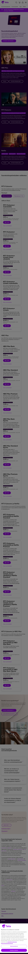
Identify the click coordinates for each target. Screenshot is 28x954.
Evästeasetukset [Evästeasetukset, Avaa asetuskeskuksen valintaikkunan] (14, 950)
